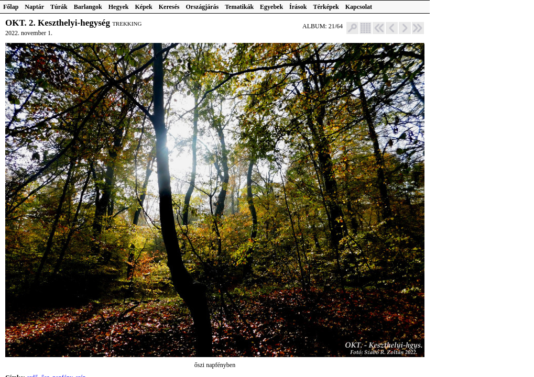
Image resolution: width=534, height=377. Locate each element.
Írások (298, 6)
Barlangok (88, 6)
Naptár (34, 6)
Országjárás (202, 6)
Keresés (169, 6)
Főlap (10, 6)
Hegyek (118, 6)
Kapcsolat (358, 6)
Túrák (59, 6)
